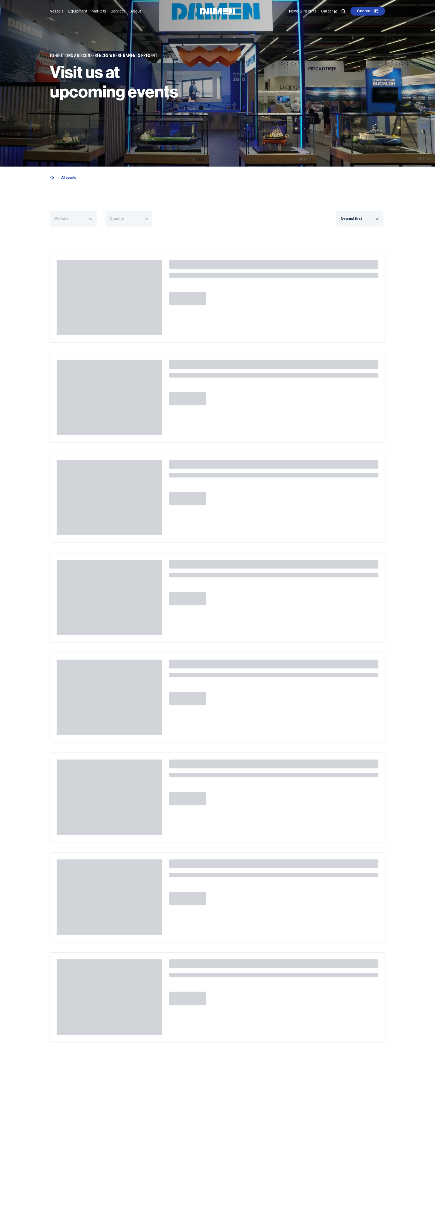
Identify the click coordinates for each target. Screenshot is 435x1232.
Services (118, 11)
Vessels (57, 11)
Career (329, 11)
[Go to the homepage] (217, 10)
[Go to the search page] (344, 11)
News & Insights (303, 11)
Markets (99, 11)
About (135, 11)
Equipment (77, 11)
